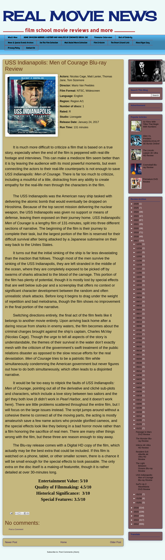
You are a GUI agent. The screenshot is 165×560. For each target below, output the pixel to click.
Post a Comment (16, 529)
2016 (136, 507)
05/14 (139, 371)
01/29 (139, 424)
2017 (136, 240)
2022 (136, 220)
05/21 (139, 367)
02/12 (139, 416)
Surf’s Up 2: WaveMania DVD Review (143, 486)
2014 (136, 516)
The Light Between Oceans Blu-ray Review (144, 467)
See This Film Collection (49, 42)
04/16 (139, 383)
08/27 (139, 313)
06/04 (139, 359)
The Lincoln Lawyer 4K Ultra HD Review (150, 153)
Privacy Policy (14, 47)
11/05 (139, 273)
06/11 (139, 354)
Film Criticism (99, 42)
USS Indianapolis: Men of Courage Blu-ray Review (144, 477)
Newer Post (11, 542)
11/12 (139, 268)
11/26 (139, 260)
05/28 (139, 363)
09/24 (139, 297)
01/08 (139, 498)
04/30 (139, 375)
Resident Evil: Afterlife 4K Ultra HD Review (142, 455)
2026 (136, 204)
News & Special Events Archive (20, 42)
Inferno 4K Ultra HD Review (143, 446)
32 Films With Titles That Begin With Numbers (151, 124)
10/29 (139, 277)
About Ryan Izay (143, 42)
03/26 (139, 391)
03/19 (139, 395)
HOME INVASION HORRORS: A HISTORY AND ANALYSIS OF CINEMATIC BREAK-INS (56, 37)
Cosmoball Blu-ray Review (150, 166)
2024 (136, 212)
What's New (12, 37)
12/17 (139, 252)
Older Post (115, 542)
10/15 (139, 285)
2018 (136, 236)
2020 (136, 228)
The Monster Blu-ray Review (144, 439)
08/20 (139, 318)
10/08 (139, 289)
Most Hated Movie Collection (75, 42)
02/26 (139, 408)
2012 (136, 524)
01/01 (139, 502)
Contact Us (30, 47)
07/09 (139, 338)
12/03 (139, 256)
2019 (136, 232)
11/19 (139, 264)
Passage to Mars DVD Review (144, 433)
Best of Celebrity (125, 37)
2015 (136, 512)
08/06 (139, 326)
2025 (136, 208)
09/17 (139, 301)
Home (63, 542)
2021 (136, 224)
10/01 (139, 293)
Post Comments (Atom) (69, 552)
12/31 (139, 244)
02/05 (139, 420)
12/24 (139, 248)
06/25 (139, 346)
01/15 (139, 494)
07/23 (139, 334)
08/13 (139, 322)
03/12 (139, 400)
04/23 (139, 379)
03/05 (139, 404)
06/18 (139, 350)
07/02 (139, 342)
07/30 (139, 330)
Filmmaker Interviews (103, 37)
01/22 (139, 428)
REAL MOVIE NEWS (80, 16)
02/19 (139, 412)
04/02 (139, 387)
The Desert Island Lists (120, 42)
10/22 (139, 281)
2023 (136, 216)
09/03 (139, 309)
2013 (136, 520)
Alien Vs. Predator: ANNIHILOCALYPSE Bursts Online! (151, 140)
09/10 (139, 305)
